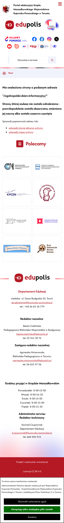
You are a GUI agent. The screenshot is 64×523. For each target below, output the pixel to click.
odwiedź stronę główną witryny (26, 128)
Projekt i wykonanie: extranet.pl (32, 462)
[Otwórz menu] (60, 4)
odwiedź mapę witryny (21, 132)
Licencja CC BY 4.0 (32, 471)
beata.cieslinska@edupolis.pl (32, 334)
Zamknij (32, 517)
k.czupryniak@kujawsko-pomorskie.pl (32, 433)
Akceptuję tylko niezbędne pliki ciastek (32, 509)
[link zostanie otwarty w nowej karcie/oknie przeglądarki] (15, 39)
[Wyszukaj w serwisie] (28, 60)
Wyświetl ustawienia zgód (32, 501)
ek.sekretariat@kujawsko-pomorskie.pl (32, 302)
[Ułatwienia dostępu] (55, 46)
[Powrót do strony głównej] (4, 73)
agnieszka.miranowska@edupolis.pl (32, 360)
